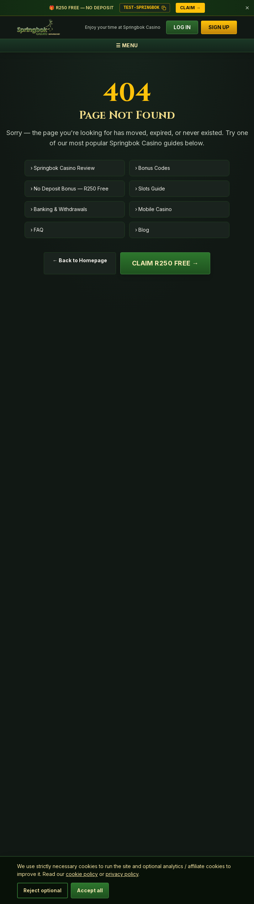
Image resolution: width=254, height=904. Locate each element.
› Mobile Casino (153, 209)
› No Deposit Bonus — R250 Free (70, 188)
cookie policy (82, 874)
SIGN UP (218, 27)
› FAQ (37, 230)
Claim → (190, 7)
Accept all (90, 890)
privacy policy (122, 874)
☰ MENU (127, 45)
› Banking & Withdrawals (59, 209)
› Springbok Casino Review (63, 168)
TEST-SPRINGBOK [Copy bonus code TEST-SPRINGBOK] (144, 7)
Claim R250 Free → (165, 263)
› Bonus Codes (152, 168)
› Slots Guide (150, 188)
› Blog (142, 230)
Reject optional (42, 890)
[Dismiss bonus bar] (247, 8)
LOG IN (182, 27)
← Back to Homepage (80, 260)
